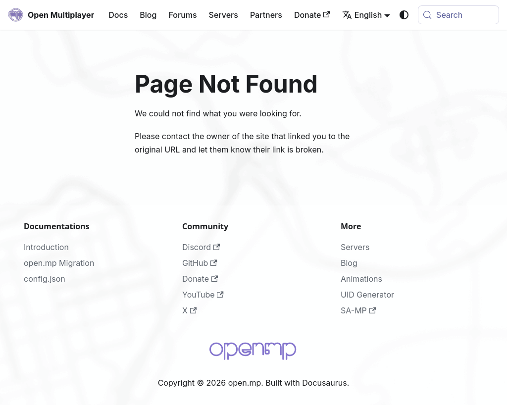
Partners (266, 15)
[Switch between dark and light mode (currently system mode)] (404, 15)
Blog (148, 15)
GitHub (199, 263)
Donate (312, 15)
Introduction (46, 247)
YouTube (203, 295)
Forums (182, 15)
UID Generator (367, 295)
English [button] (362, 15)
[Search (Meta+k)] (458, 14)
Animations (361, 279)
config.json (44, 279)
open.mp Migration (59, 263)
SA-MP (358, 310)
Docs (118, 15)
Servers (223, 15)
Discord (201, 247)
